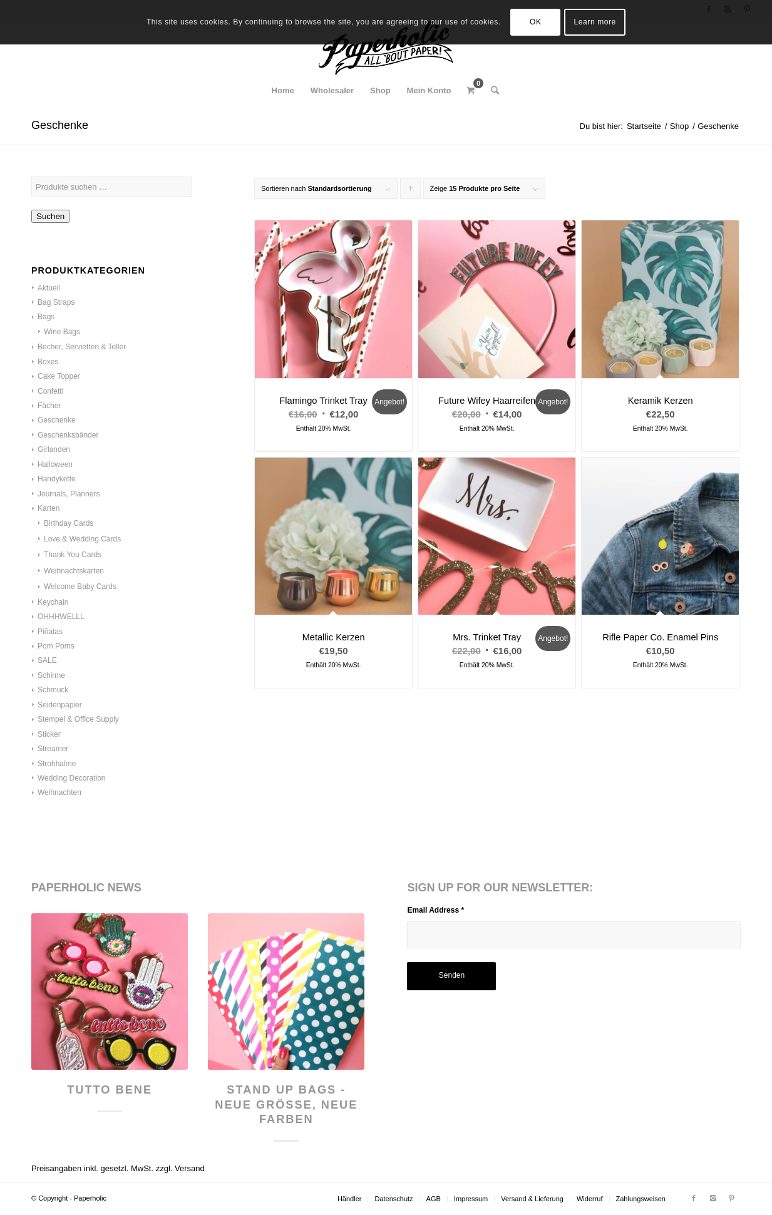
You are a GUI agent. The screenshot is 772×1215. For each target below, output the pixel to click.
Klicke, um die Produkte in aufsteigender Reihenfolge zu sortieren (411, 192)
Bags (46, 316)
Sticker (49, 734)
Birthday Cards (68, 523)
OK (536, 22)
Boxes (48, 361)
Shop (679, 126)
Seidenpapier (60, 704)
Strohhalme (57, 763)
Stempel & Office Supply (78, 719)
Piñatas (50, 631)
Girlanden (54, 449)
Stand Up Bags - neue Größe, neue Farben (286, 1104)
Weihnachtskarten (74, 570)
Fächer (49, 405)
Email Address (435, 910)
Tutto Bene (109, 1090)
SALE (47, 660)
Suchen (50, 216)
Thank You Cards (72, 554)
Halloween (55, 464)
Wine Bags (62, 331)
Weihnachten (59, 792)
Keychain (53, 602)
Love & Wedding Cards (82, 539)
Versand (190, 1168)
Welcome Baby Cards (80, 586)
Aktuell (49, 288)
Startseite (644, 126)
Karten (48, 508)
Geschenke (57, 420)
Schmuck (53, 689)
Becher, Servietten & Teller (82, 346)
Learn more (595, 22)
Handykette (57, 478)
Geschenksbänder (68, 435)
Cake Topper (59, 376)
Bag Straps (56, 302)
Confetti (50, 391)
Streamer (53, 748)
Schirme (51, 675)
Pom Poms (56, 646)
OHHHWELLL (61, 616)
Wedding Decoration (72, 778)
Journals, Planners (69, 494)
